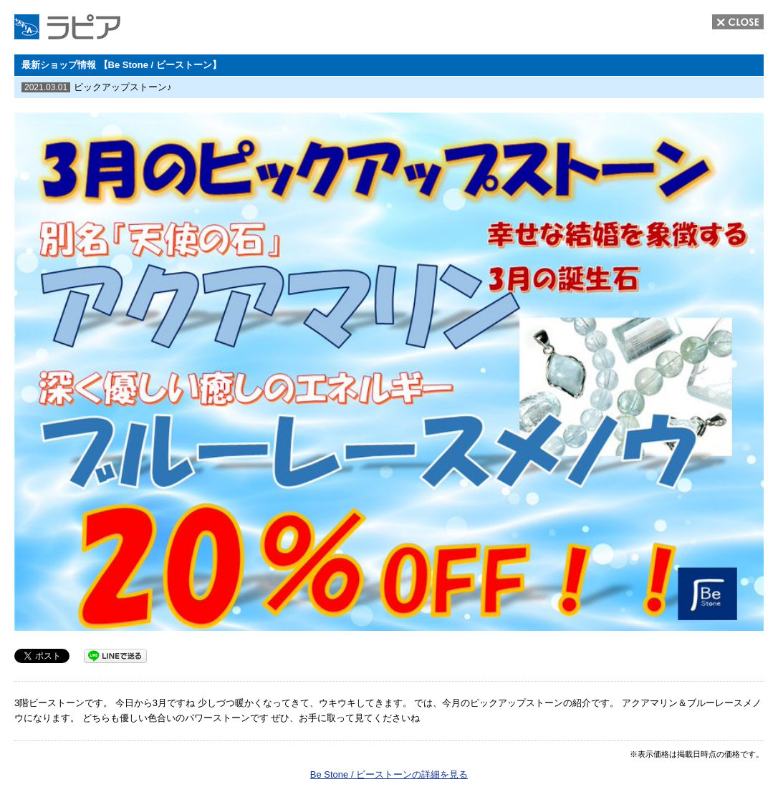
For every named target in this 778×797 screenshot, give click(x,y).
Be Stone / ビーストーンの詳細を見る (389, 774)
